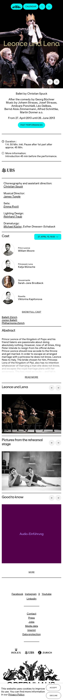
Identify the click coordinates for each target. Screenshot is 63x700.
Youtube (46, 594)
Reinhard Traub (13, 216)
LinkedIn (31, 598)
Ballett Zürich (9, 317)
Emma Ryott (11, 206)
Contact (31, 613)
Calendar (30, 6)
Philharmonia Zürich (13, 323)
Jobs (31, 622)
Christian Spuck (13, 186)
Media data (31, 626)
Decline (53, 695)
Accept (53, 688)
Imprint (31, 630)
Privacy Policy (16, 694)
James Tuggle (12, 196)
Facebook (17, 594)
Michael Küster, (13, 226)
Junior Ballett (9, 320)
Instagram (31, 594)
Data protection (31, 634)
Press (31, 617)
